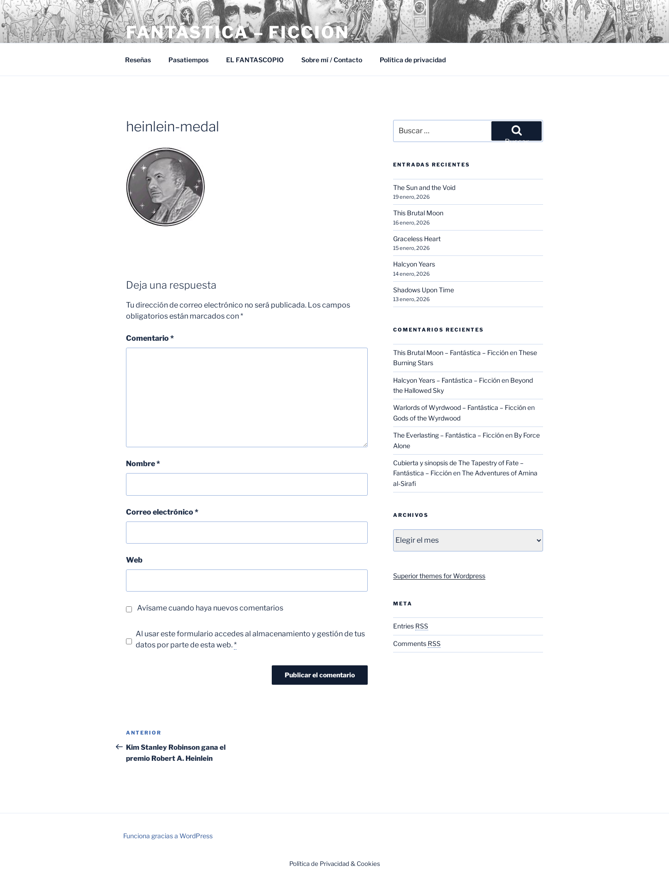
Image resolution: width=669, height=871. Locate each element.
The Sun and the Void (424, 187)
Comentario (150, 338)
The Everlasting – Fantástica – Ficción (448, 435)
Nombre (143, 463)
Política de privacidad (413, 60)
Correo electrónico (162, 512)
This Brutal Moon (418, 213)
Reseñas (138, 60)
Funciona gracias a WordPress (168, 836)
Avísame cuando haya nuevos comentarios (210, 608)
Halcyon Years (414, 264)
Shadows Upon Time (423, 290)
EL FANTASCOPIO (255, 60)
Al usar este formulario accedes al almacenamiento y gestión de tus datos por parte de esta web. (250, 639)
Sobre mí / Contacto (331, 60)
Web (134, 560)
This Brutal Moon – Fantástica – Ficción (450, 352)
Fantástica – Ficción (237, 32)
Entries (410, 626)
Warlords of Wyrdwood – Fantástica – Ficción (459, 407)
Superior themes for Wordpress (439, 576)
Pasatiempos (188, 60)
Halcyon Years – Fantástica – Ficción (446, 380)
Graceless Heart (417, 239)
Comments (417, 643)
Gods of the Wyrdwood (426, 418)
